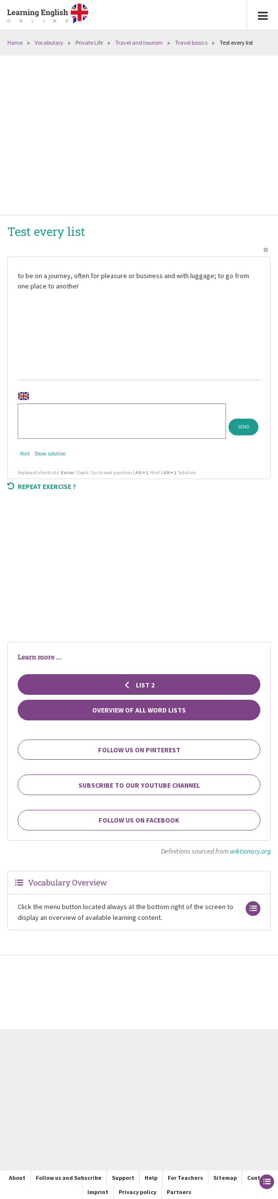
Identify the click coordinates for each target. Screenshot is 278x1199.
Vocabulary (49, 42)
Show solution (50, 453)
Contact (258, 1177)
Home (15, 42)
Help (151, 1177)
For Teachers (185, 1177)
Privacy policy (137, 1192)
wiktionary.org (250, 851)
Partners (179, 1192)
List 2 (139, 685)
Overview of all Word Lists (139, 710)
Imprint (97, 1192)
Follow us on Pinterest (139, 749)
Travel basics (191, 42)
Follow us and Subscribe (68, 1177)
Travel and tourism (139, 42)
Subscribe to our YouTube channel (139, 785)
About (17, 1177)
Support (123, 1177)
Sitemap (225, 1177)
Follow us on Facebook (139, 820)
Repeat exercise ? (41, 486)
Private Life (89, 42)
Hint (25, 453)
